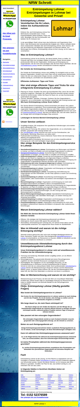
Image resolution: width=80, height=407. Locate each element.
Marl (59, 384)
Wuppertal (38, 376)
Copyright (6, 91)
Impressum (6, 88)
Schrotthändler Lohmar (31, 132)
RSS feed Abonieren (9, 121)
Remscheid (71, 386)
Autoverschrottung (9, 74)
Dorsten (23, 382)
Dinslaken (60, 380)
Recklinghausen (61, 386)
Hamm (59, 378)
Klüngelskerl (7, 79)
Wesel (59, 388)
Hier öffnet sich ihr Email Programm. (9, 36)
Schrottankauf (7, 71)
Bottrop (37, 380)
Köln (22, 374)
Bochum (23, 376)
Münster (71, 376)
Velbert (49, 388)
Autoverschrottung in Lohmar (32, 112)
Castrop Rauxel (51, 380)
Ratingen (50, 386)
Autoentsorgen (7, 76)
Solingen (23, 388)
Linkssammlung (8, 85)
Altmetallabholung (8, 68)
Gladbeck (38, 382)
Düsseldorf (38, 374)
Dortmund (50, 374)
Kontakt (5, 82)
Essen (59, 374)
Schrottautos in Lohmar (48, 360)
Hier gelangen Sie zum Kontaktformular (34, 397)
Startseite (6, 62)
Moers (70, 384)
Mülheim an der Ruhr (26, 386)
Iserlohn (23, 384)
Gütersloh (60, 382)
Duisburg (71, 374)
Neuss (37, 386)
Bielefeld (50, 376)
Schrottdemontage (9, 65)
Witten (70, 388)
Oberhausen (23, 380)
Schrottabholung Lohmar (29, 65)
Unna (37, 388)
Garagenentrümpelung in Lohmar (32, 153)
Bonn (59, 376)
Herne (70, 382)
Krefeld (70, 378)
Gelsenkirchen (24, 378)
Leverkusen (38, 384)
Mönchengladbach (40, 378)
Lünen (49, 384)
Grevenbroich (51, 382)
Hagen (49, 378)
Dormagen (71, 380)
